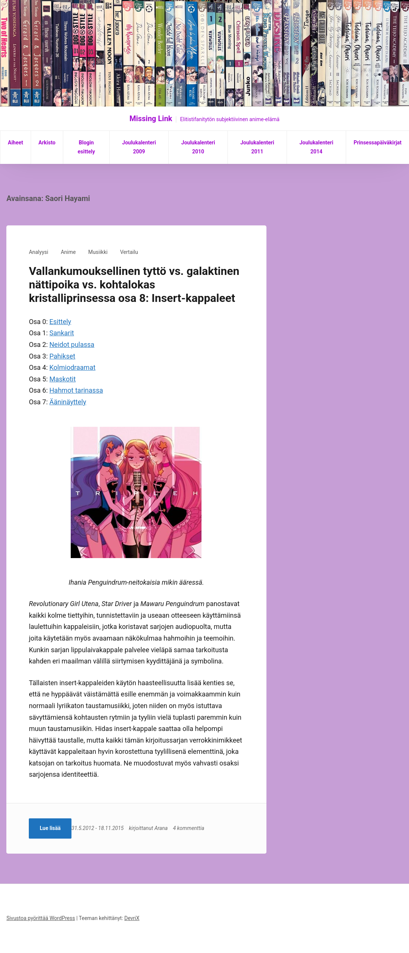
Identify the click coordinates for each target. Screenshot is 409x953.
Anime (68, 252)
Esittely (60, 322)
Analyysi (38, 252)
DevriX (131, 918)
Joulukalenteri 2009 (139, 147)
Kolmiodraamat (72, 367)
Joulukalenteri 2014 (316, 147)
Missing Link (150, 118)
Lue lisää (50, 828)
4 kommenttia (194, 828)
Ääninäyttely (67, 402)
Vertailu (129, 252)
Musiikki (98, 252)
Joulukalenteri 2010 (198, 147)
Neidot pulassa (71, 344)
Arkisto (47, 143)
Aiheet (15, 143)
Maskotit (62, 379)
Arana (166, 828)
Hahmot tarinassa (76, 390)
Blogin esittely (86, 147)
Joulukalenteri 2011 (257, 147)
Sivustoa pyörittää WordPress (40, 918)
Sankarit (61, 333)
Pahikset (62, 356)
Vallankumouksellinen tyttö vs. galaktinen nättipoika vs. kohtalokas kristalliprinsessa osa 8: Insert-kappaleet (134, 284)
